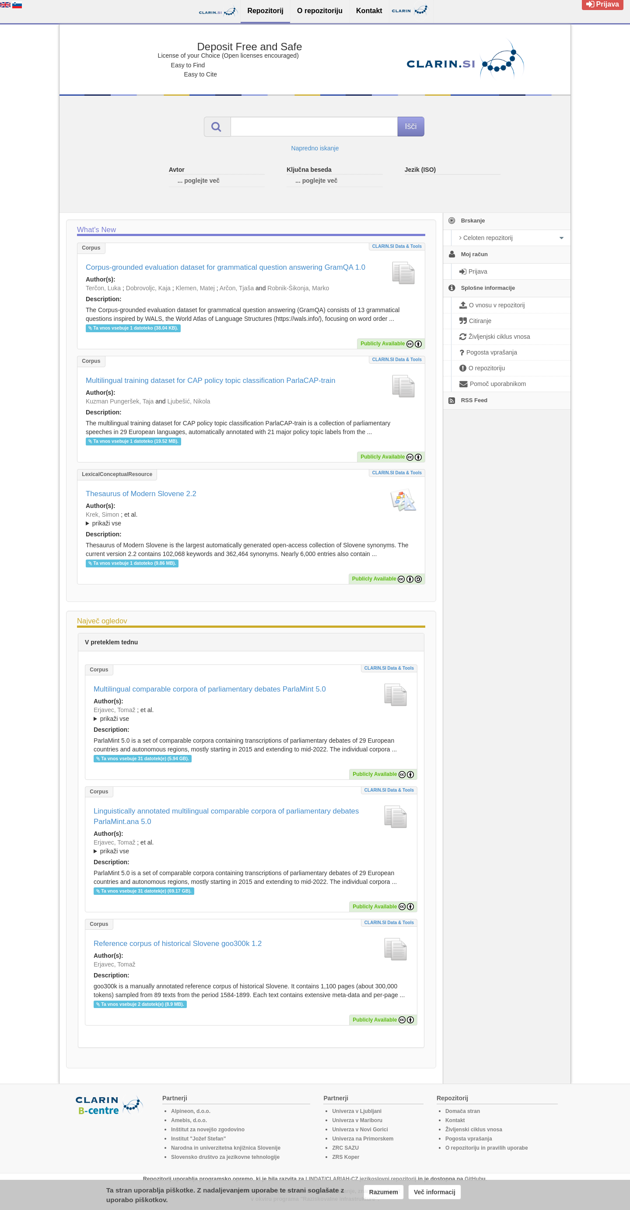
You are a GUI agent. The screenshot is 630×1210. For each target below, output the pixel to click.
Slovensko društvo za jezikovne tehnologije (225, 1157)
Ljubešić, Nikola (189, 401)
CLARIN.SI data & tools (397, 246)
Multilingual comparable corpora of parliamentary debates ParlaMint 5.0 (210, 689)
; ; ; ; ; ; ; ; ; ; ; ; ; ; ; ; (251, 519)
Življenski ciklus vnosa (473, 1130)
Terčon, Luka (103, 288)
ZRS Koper (345, 1157)
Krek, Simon (102, 514)
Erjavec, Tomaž (114, 709)
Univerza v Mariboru (357, 1120)
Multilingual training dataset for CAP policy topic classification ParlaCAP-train (211, 380)
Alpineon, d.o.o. (190, 1111)
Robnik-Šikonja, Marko (298, 288)
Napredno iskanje (315, 148)
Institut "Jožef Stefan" (198, 1139)
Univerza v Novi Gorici (360, 1130)
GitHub (473, 1179)
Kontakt (455, 1120)
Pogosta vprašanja (468, 1139)
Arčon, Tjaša (237, 288)
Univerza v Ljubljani (357, 1111)
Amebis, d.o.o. (189, 1120)
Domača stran (462, 1111)
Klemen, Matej (194, 288)
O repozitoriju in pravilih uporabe (486, 1148)
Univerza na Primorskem (362, 1139)
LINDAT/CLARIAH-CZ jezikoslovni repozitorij (360, 1179)
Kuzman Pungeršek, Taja (120, 401)
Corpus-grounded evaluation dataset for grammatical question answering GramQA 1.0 (225, 267)
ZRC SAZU (345, 1148)
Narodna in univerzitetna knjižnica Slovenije (225, 1148)
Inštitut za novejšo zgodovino (208, 1130)
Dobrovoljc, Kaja (148, 288)
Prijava (602, 4)
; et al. (251, 519)
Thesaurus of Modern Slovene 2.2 (141, 494)
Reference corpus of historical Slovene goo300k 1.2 (178, 943)
